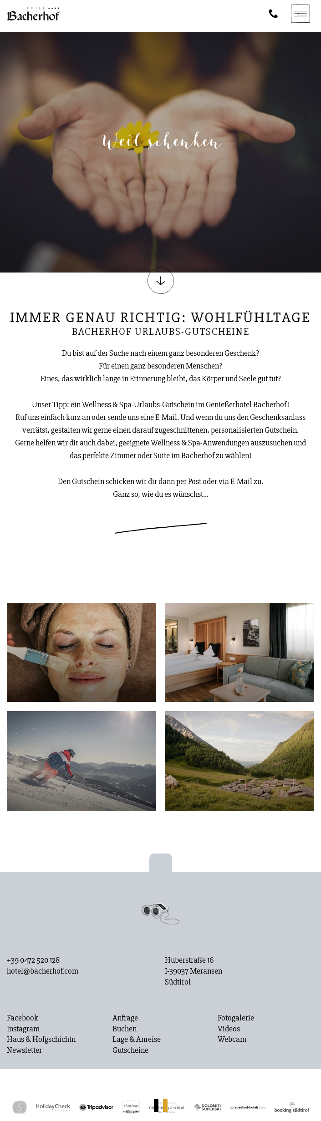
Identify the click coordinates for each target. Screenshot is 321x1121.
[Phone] (273, 13)
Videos (229, 1029)
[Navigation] (300, 13)
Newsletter (24, 1050)
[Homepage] (33, 13)
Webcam (232, 1039)
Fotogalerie (236, 1018)
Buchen (124, 1029)
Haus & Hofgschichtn (41, 1039)
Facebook (22, 1018)
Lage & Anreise (136, 1039)
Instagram (23, 1029)
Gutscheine (130, 1050)
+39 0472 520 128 (33, 960)
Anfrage (125, 1018)
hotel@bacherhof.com (42, 971)
